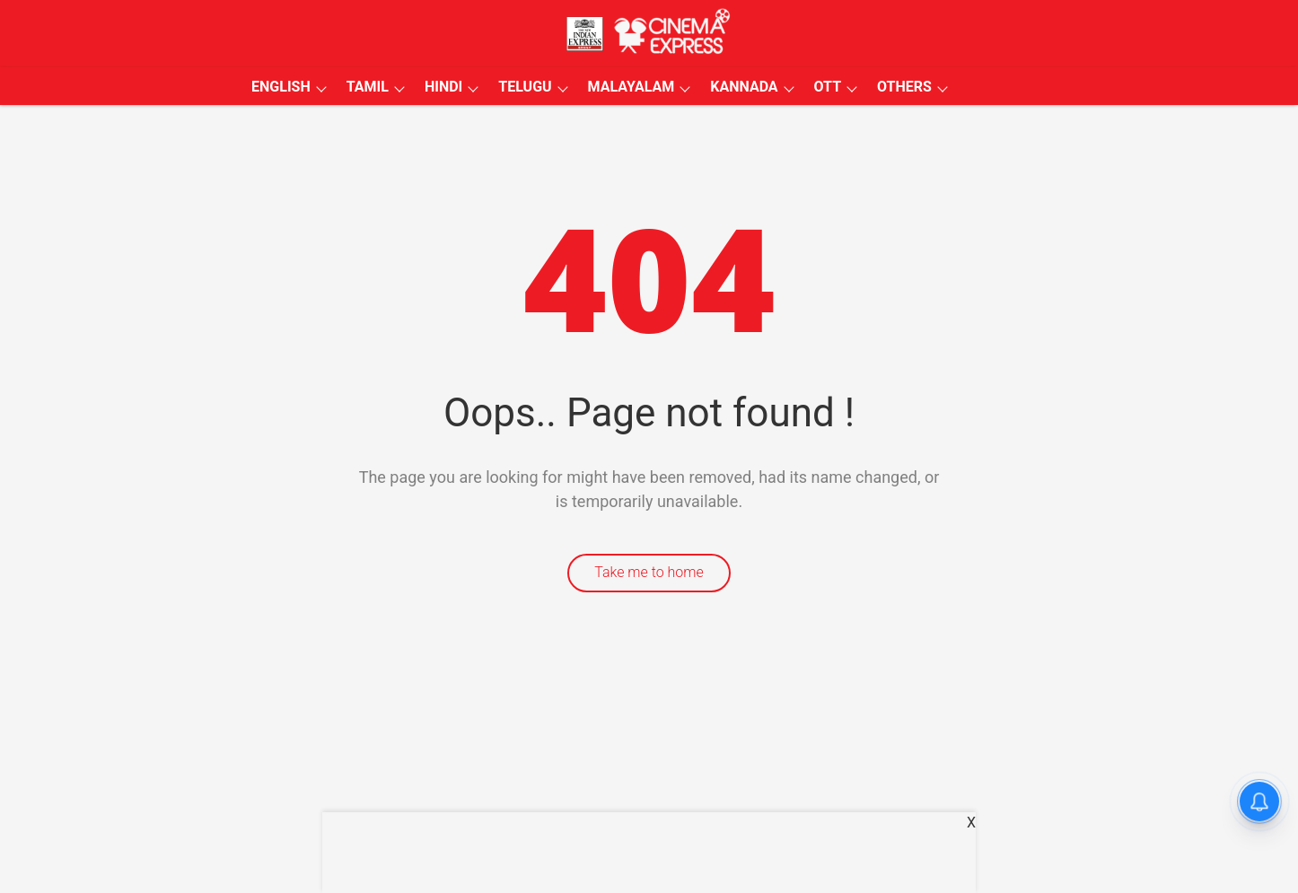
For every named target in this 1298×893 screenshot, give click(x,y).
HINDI (443, 86)
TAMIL (367, 86)
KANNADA (743, 86)
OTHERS (904, 86)
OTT (827, 86)
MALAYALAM (631, 86)
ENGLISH (281, 86)
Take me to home (649, 572)
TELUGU (524, 86)
